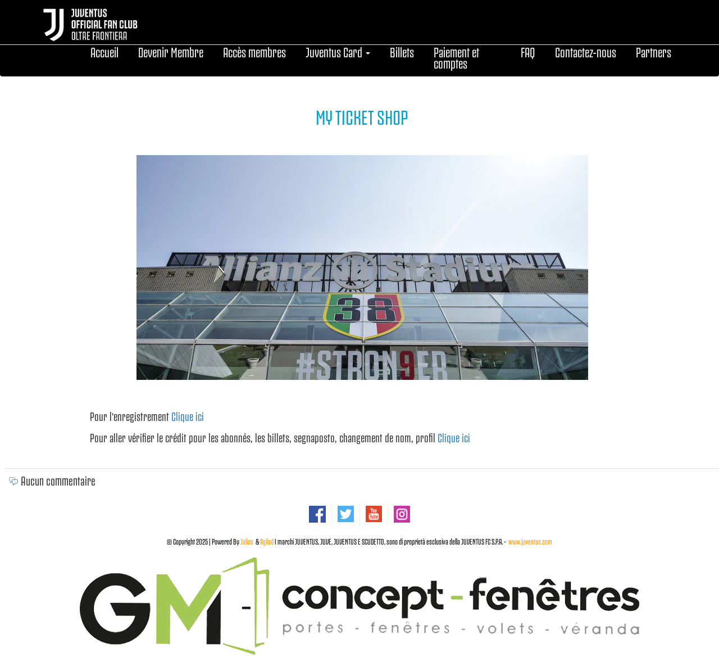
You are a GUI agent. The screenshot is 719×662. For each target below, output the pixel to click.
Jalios (246, 541)
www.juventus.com (530, 541)
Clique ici (187, 416)
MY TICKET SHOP (362, 115)
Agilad (267, 541)
